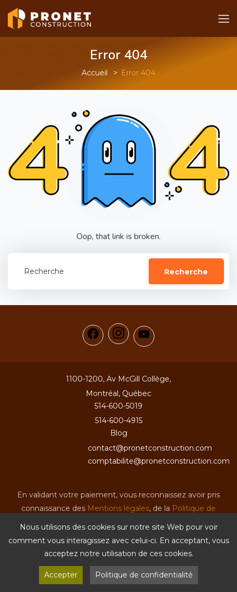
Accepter (60, 575)
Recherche (186, 272)
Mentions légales (118, 508)
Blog (118, 433)
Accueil (95, 72)
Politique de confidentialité (144, 575)
